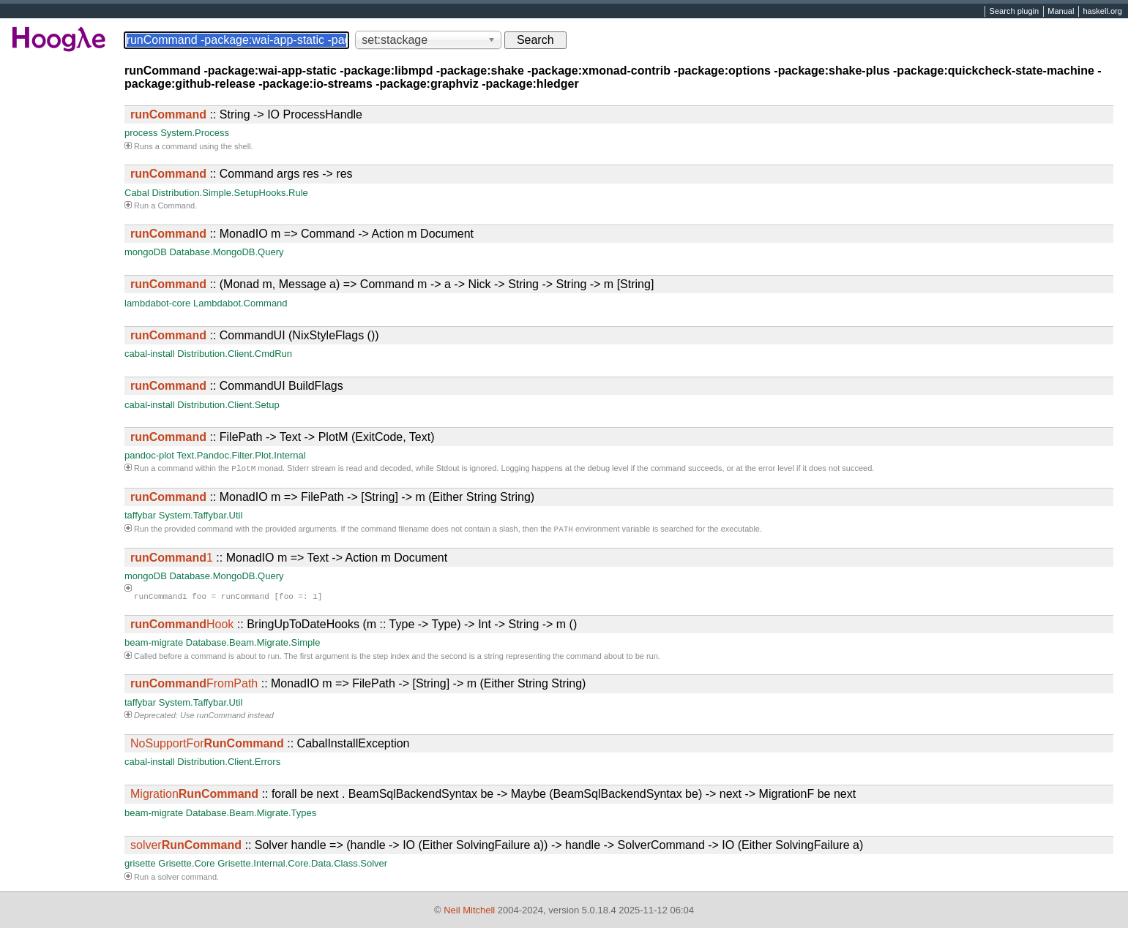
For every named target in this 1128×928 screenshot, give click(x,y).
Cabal (136, 192)
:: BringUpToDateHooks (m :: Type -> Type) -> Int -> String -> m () (353, 627)
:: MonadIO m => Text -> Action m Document (288, 560)
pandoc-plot (149, 455)
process (141, 132)
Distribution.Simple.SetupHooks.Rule (230, 192)
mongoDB (145, 251)
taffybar (140, 516)
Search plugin (1014, 11)
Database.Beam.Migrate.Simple (253, 645)
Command (176, 205)
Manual (1060, 11)
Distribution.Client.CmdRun (234, 353)
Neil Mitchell (469, 910)
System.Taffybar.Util (201, 516)
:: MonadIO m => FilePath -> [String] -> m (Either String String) (332, 498)
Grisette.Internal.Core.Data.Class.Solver (302, 866)
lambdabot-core (157, 303)
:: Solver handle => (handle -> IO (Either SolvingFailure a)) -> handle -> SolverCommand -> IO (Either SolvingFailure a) (496, 848)
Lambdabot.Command (240, 303)
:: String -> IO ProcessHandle (246, 114)
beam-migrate (153, 645)
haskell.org (1102, 11)
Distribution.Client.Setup (228, 404)
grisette (140, 866)
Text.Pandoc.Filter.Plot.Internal (240, 455)
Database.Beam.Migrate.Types (251, 815)
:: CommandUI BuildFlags (236, 386)
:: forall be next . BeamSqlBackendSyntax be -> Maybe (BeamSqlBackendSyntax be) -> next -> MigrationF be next (493, 797)
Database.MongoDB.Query (226, 251)
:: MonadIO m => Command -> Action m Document (302, 233)
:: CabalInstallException (269, 746)
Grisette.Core (186, 866)
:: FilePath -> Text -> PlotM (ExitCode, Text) (282, 437)
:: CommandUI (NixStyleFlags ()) (254, 335)
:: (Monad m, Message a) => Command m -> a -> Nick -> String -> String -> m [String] (392, 284)
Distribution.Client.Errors (228, 764)
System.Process (194, 132)
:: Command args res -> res (241, 173)
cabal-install (149, 353)
